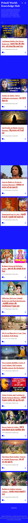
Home (2, 22)
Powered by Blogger (14, 513)
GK (14, 22)
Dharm (9, 22)
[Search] (22, 3)
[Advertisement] (14, 67)
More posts (14, 507)
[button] (25, 53)
